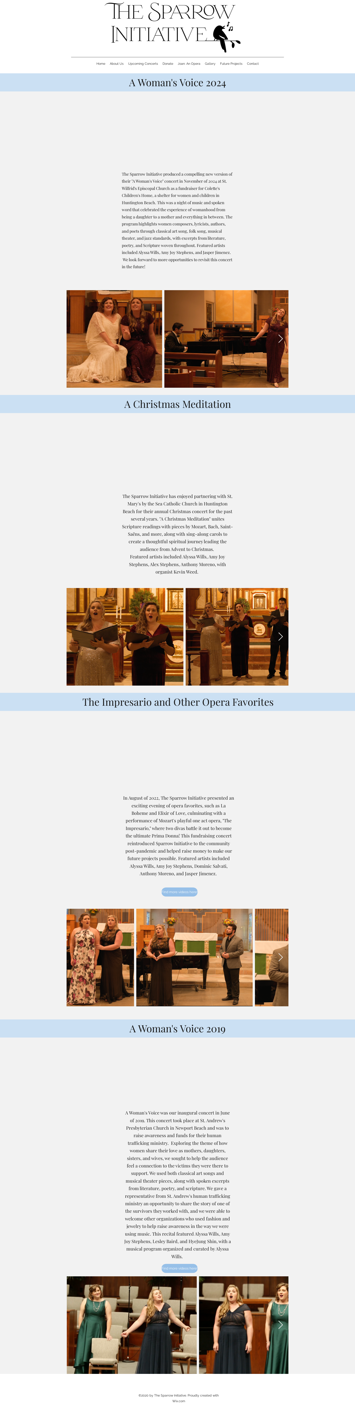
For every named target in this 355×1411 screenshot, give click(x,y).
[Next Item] (280, 339)
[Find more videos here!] (179, 892)
